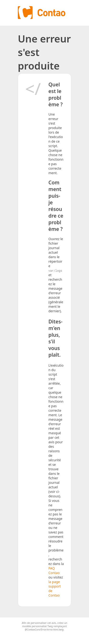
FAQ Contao (54, 570)
